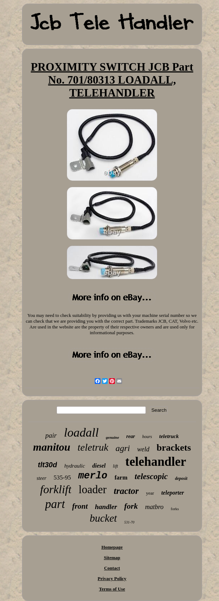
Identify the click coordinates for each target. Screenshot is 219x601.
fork (131, 506)
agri (123, 448)
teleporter (172, 493)
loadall (81, 432)
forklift (55, 489)
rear (130, 436)
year (150, 493)
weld (143, 449)
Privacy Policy (112, 578)
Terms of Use (112, 589)
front (80, 506)
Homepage (111, 547)
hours (147, 436)
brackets (174, 447)
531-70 (129, 522)
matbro (154, 507)
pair (51, 435)
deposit (181, 478)
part (55, 504)
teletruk (92, 447)
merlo (92, 475)
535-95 (62, 477)
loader (92, 489)
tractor (126, 491)
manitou (51, 447)
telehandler (155, 462)
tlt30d (47, 465)
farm (121, 477)
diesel (99, 466)
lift (115, 466)
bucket (103, 518)
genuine (112, 437)
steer (41, 478)
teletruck (169, 436)
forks (175, 509)
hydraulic (74, 466)
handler (106, 507)
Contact (112, 568)
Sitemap (112, 557)
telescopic (151, 476)
